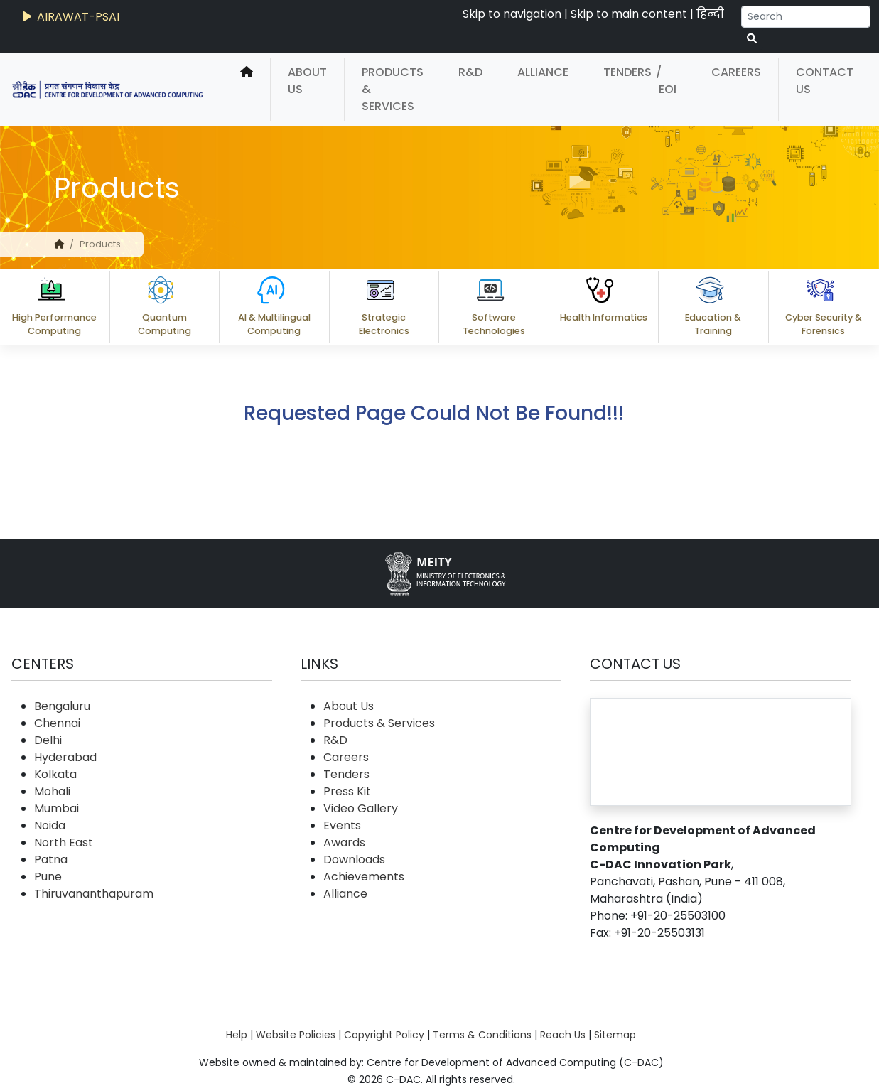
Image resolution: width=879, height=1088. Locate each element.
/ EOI (666, 80)
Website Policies (295, 1035)
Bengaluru (62, 706)
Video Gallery (360, 808)
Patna (51, 859)
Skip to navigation (512, 14)
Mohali (52, 791)
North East (63, 842)
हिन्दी (710, 14)
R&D (470, 72)
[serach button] (751, 39)
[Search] (805, 17)
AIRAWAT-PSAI (69, 17)
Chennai (57, 723)
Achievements (363, 876)
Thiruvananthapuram (93, 893)
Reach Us (563, 1035)
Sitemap (615, 1035)
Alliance (542, 72)
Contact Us (824, 80)
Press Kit (347, 791)
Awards (344, 842)
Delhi (48, 740)
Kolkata (55, 774)
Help (236, 1035)
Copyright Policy (384, 1035)
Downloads (354, 859)
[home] (246, 89)
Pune (48, 876)
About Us (307, 80)
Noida (49, 825)
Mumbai (56, 808)
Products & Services (393, 89)
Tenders (627, 72)
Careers (736, 72)
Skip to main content (629, 14)
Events (342, 825)
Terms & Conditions (482, 1035)
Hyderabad (65, 757)
